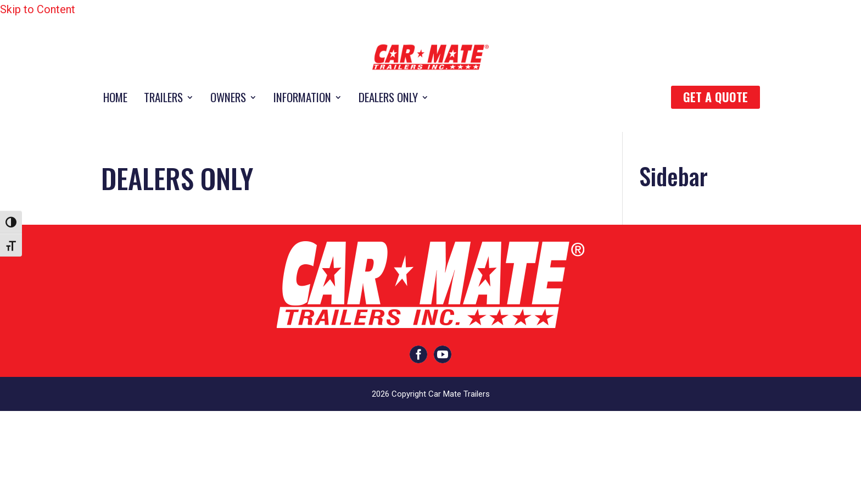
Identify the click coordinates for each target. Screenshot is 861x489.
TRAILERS (163, 99)
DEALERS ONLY (388, 99)
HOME (115, 99)
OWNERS (228, 99)
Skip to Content (37, 9)
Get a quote (715, 96)
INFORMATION (302, 99)
